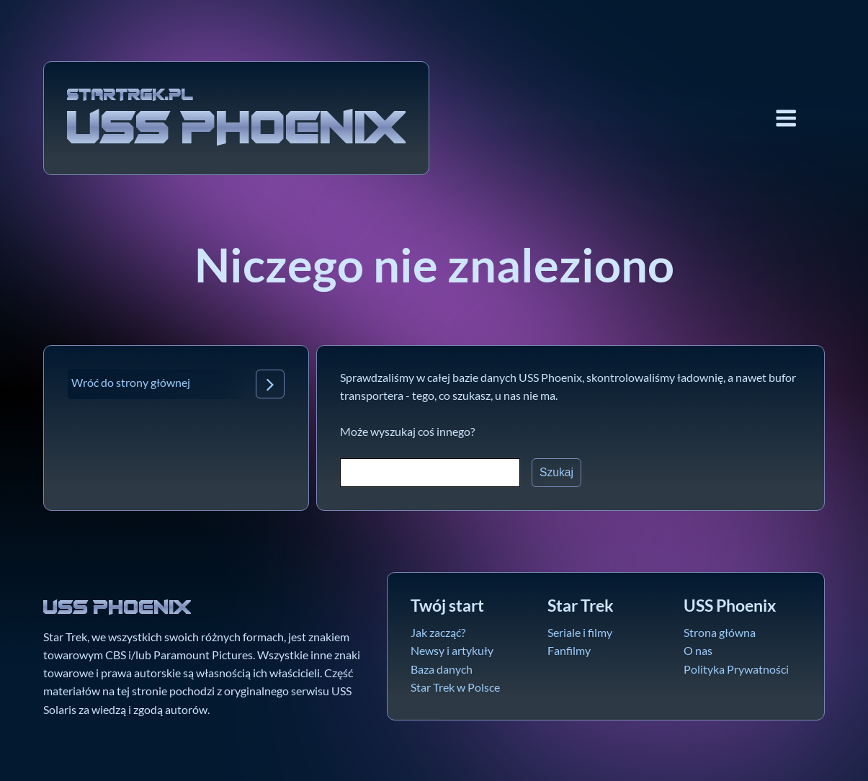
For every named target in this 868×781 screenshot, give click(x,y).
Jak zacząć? (438, 632)
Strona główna (720, 632)
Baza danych (442, 669)
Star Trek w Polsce (455, 687)
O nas (698, 650)
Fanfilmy (569, 650)
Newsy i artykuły (452, 650)
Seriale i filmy (579, 632)
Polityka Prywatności (736, 669)
